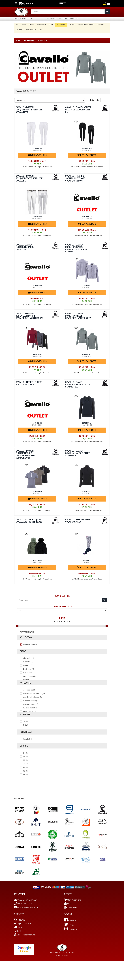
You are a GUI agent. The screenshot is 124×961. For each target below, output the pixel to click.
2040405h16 (37, 422)
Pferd (23, 25)
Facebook (70, 920)
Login (68, 903)
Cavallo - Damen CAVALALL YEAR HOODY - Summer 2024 (77, 383)
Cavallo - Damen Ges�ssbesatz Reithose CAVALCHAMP (29, 108)
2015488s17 (86, 216)
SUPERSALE (97, 25)
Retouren (19, 919)
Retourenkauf (30, 29)
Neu (17, 25)
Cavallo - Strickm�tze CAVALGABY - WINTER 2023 (29, 519)
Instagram (70, 928)
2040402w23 (37, 353)
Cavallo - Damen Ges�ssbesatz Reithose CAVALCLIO (29, 177)
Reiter (31, 25)
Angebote (19, 29)
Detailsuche (94, 99)
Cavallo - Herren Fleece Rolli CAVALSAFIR (29, 382)
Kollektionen (59, 25)
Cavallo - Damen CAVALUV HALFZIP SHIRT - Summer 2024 (78, 452)
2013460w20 (87, 147)
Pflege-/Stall (40, 25)
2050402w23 (37, 559)
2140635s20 (86, 559)
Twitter (69, 924)
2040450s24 (86, 422)
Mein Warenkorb (74, 899)
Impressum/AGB (22, 923)
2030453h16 (37, 285)
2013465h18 (37, 216)
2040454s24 (86, 491)
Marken (69, 25)
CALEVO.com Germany (25, 899)
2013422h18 (37, 147)
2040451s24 (37, 491)
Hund (50, 25)
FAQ (17, 930)
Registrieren (70, 906)
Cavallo (19, 39)
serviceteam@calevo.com (26, 906)
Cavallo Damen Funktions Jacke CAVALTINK (25, 246)
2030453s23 (86, 285)
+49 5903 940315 (23, 903)
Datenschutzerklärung (24, 934)
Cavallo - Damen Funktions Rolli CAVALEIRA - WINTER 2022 (78, 315)
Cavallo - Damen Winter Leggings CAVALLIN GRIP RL (78, 108)
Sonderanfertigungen (83, 25)
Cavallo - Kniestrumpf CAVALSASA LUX (77, 519)
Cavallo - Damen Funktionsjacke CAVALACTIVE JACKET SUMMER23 (76, 247)
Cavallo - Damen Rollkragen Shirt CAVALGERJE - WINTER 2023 (29, 315)
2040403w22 (87, 353)
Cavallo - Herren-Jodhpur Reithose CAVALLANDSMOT (75, 177)
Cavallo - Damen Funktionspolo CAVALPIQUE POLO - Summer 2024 (25, 453)
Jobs (40, 29)
